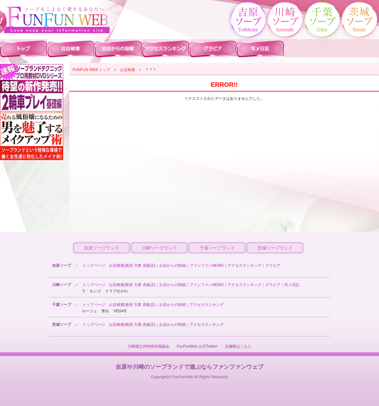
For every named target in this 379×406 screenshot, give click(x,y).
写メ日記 (291, 285)
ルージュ (89, 311)
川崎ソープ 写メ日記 (260, 48)
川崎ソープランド (159, 247)
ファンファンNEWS (207, 265)
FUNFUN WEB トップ (91, 70)
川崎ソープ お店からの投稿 (118, 48)
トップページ (93, 265)
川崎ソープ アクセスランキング (166, 48)
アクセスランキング (244, 265)
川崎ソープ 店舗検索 (71, 48)
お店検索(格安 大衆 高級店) (132, 265)
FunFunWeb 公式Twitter (197, 346)
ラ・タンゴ (91, 291)
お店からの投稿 (172, 265)
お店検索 (127, 70)
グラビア (272, 265)
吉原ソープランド (101, 247)
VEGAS (119, 311)
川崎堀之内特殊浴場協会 (148, 346)
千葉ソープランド (217, 247)
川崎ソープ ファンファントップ (23, 48)
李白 (105, 311)
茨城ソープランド (275, 247)
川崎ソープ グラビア (213, 48)
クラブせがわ (116, 291)
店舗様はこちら (238, 346)
